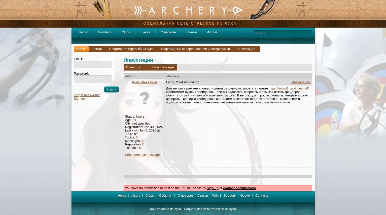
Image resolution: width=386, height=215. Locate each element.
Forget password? (87, 95)
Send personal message (142, 155)
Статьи (191, 32)
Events (145, 32)
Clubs (126, 32)
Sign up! (80, 98)
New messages (163, 67)
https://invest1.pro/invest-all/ (289, 88)
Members (104, 32)
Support (229, 195)
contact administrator (239, 188)
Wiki (215, 195)
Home (83, 32)
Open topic (134, 67)
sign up (212, 188)
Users (136, 195)
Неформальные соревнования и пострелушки (195, 49)
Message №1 (301, 82)
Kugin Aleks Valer (144, 82)
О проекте (168, 32)
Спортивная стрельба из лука (131, 49)
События (166, 195)
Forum (97, 49)
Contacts (261, 195)
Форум (212, 32)
